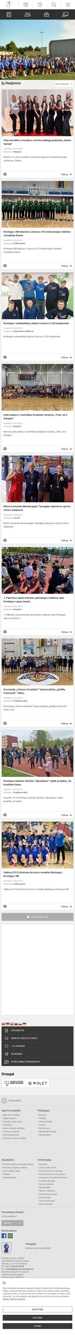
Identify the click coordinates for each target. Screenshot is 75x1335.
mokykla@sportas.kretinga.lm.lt (20, 1269)
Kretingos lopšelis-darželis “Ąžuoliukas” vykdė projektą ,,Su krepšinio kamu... (37, 783)
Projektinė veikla (20, 701)
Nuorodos (43, 1164)
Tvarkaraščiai (11, 1100)
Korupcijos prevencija (48, 1194)
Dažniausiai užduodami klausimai (53, 1178)
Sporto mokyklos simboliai (14, 1128)
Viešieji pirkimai (9, 1178)
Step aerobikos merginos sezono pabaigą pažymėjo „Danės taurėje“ (37, 142)
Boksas (42, 1125)
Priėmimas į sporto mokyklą (14, 1138)
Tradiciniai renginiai (11, 1132)
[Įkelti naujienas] (26, 4)
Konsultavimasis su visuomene (52, 1174)
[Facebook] (4, 1235)
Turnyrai (16, 518)
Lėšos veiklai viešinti (11, 1171)
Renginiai (17, 152)
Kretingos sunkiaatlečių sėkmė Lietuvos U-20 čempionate (36, 323)
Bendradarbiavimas (11, 1135)
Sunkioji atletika (45, 1122)
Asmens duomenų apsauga (50, 1171)
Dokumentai (14, 1030)
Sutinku (37, 1326)
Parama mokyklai (46, 1184)
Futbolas (42, 1118)
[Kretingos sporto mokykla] (9, 4)
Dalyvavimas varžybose (23, 331)
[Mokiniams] (47, 14)
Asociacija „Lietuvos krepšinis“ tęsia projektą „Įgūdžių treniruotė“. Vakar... (34, 691)
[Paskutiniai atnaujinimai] (40, 4)
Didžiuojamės (19, 243)
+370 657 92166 (17, 1266)
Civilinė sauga (45, 1197)
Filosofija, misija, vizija (12, 1122)
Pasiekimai (13, 1054)
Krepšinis (43, 1115)
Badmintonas (44, 1128)
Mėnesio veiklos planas (20, 1038)
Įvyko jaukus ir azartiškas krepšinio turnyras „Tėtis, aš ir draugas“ (35, 416)
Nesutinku (37, 1318)
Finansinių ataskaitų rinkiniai (15, 1168)
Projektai (6, 1174)
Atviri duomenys (46, 1204)
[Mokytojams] (65, 14)
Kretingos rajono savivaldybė (38, 1248)
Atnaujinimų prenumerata (22, 1062)
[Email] (10, 1235)
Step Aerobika (44, 1135)
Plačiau (64, 174)
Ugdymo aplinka (9, 1118)
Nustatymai (37, 1309)
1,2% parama (14, 1046)
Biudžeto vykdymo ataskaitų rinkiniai (18, 1164)
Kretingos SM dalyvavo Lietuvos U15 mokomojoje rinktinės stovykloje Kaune (37, 233)
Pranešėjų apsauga (47, 1181)
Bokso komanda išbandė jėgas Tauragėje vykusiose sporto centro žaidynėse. (36, 508)
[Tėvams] (28, 14)
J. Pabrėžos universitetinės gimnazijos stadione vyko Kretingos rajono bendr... (33, 599)
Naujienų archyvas (39, 917)
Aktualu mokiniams (47, 1191)
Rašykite (7, 1223)
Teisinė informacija (47, 1201)
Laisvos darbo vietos (47, 1168)
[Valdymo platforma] (9, 14)
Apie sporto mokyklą (11, 1115)
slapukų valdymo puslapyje (14, 1299)
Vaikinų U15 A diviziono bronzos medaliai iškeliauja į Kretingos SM (32, 874)
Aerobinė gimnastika (47, 1132)
